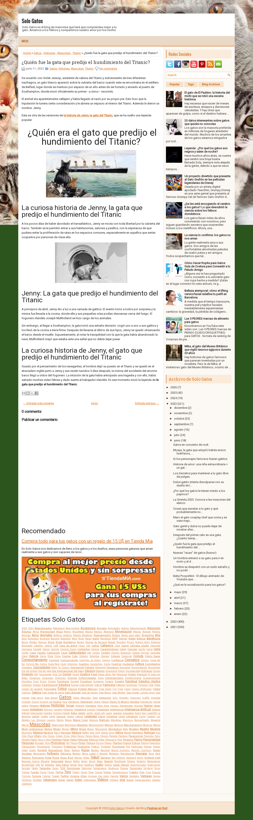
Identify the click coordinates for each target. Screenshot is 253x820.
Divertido (27, 674)
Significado (120, 761)
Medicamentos (96, 725)
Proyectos (106, 746)
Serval (92, 761)
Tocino (83, 772)
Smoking (141, 761)
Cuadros (83, 664)
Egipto (132, 674)
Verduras (27, 780)
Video (78, 780)
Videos (102, 780)
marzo (178, 603)
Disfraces (146, 671)
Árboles (116, 635)
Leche (52, 716)
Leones (70, 716)
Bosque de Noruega (96, 642)
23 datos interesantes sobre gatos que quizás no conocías (206, 122)
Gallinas (26, 692)
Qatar (25, 750)
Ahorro (67, 631)
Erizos (43, 681)
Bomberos (69, 642)
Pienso (74, 743)
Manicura (128, 720)
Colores (115, 656)
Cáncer (46, 649)
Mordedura (115, 729)
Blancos (42, 642)
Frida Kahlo (105, 689)
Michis (48, 729)
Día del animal (29, 671)
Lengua (60, 716)
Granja (35, 701)
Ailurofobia (78, 631)
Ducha (75, 674)
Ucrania (74, 776)
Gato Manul (105, 692)
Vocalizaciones (143, 780)
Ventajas (146, 776)
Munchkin (27, 732)
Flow (151, 685)
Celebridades (77, 652)
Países (81, 736)
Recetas (95, 750)
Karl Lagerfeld (149, 713)
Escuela (75, 681)
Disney (156, 671)
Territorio (148, 768)
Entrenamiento (114, 678)
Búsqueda (27, 645)
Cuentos (116, 664)
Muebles (134, 729)
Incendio (58, 709)
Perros (138, 739)
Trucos (156, 772)
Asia (24, 638)
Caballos (38, 645)
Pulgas (156, 746)
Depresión (100, 667)
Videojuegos (89, 780)
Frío (115, 689)
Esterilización (50, 685)
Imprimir (48, 709)
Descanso (113, 667)
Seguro (68, 761)
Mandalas (116, 720)
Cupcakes (27, 667)
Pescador (39, 743)
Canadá (37, 649)
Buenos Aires (142, 642)
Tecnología (73, 768)
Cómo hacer (152, 656)
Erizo (36, 681)
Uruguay (92, 776)
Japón (81, 713)
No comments (108, 68)
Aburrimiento (72, 628)
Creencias (72, 664)
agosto (179, 429)
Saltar (86, 757)
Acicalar (102, 628)
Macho (60, 720)
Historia (45, 705)
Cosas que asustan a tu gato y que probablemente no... (195, 510)
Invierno (57, 713)
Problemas (70, 746)
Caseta (41, 652)
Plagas (108, 743)
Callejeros (106, 645)
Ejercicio (142, 674)
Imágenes (36, 709)
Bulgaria (155, 642)
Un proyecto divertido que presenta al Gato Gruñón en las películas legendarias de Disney (207, 179)
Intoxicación (36, 713)
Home (27, 53)
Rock (157, 753)
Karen (138, 713)
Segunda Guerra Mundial (36, 761)
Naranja (48, 732)
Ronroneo (38, 757)
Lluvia (142, 716)
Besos (25, 642)
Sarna (140, 757)
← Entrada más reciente (38, 403)
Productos (84, 746)
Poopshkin (154, 743)
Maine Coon (80, 720)
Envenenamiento (151, 678)
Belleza (141, 638)
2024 (31, 628)
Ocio (158, 732)
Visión (130, 780)
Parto (33, 739)
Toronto (98, 772)
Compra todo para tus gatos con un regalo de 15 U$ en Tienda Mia (87, 541)
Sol (42, 765)
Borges (80, 642)
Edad (94, 674)
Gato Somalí (51, 697)
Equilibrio (27, 681)
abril (177, 597)
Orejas (51, 736)
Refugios (65, 753)
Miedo (57, 729)
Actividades (114, 628)
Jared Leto (99, 713)
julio (176, 435)
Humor (148, 705)
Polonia (145, 743)
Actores (125, 628)
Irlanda (66, 713)
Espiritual (131, 681)
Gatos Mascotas (82, 697)
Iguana (25, 709)
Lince (122, 716)
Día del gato (44, 671)
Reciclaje (105, 750)
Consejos (132, 660)
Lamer (35, 716)
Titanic (76, 53)
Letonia (79, 716)
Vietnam (114, 780)
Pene (119, 739)
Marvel (25, 725)
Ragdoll (42, 750)
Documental (45, 674)
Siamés (108, 761)
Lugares (51, 720)
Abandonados (43, 628)
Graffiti (146, 697)
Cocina (66, 656)
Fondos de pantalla (32, 689)
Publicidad (137, 746)
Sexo (100, 761)
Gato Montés (119, 692)
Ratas (67, 750)
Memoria (118, 725)
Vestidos (37, 780)
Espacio (109, 681)
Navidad (66, 732)
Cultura (139, 664)
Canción (55, 649)
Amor (35, 635)
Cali (88, 645)
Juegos (117, 713)
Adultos (26, 631)
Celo (89, 652)
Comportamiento (35, 660)
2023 (24, 628)
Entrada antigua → (147, 403)
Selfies (76, 761)
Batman (123, 638)
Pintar (81, 743)
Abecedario (59, 628)
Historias (49, 53)
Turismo (26, 776)
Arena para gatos (131, 635)
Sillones (131, 761)
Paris (157, 736)
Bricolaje (121, 642)
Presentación (43, 746)
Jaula (109, 713)
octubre (179, 418)
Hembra (134, 701)
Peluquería (111, 739)
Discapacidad (133, 671)
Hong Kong (103, 705)
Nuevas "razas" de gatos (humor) (194, 552)
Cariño (141, 649)
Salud (95, 757)
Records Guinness (141, 750)
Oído (24, 736)
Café (55, 645)
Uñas (83, 776)
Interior (156, 709)
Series (84, 761)
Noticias (149, 732)
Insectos (91, 709)
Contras (145, 660)
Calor (117, 645)
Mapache (155, 720)
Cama (125, 645)
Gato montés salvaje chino (140, 692)
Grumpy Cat (46, 701)
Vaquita (114, 776)
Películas (82, 739)
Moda (82, 729)
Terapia (124, 768)
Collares (83, 656)
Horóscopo (126, 705)
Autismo (55, 638)
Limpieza (111, 716)
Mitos (74, 729)
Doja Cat (57, 674)
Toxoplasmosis (120, 772)
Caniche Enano (68, 649)
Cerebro (105, 652)
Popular (175, 84)
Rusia (55, 757)
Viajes (70, 780)
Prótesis (95, 746)
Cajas (81, 645)
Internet (26, 713)
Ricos (151, 753)
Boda (59, 642)
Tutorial (46, 776)
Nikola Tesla (108, 732)
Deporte (89, 667)
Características (109, 649)
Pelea (73, 739)
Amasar (147, 631)
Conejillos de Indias (90, 660)
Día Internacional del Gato (68, 671)
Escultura (86, 681)
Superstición (153, 765)
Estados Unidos (149, 681)
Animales (46, 635)
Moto (125, 729)
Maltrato (104, 720)
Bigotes (33, 642)
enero (178, 614)
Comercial (126, 656)
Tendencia (113, 768)
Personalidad (151, 739)
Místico (65, 729)
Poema (127, 743)
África (36, 631)
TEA (62, 768)
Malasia (93, 720)
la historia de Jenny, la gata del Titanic (88, 115)
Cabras (48, 645)
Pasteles (57, 739)
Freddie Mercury (88, 689)
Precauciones (29, 746)
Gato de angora (89, 692)
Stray (80, 765)
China (136, 652)
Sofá (38, 765)
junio (177, 440)
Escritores (63, 681)
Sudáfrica (89, 765)
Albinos (98, 631)
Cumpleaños (152, 664)
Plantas (117, 743)
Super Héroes (121, 764)
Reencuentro (39, 753)
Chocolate (155, 652)
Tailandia (45, 768)
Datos (54, 667)
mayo (177, 592)
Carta (157, 649)
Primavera (57, 746)
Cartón (25, 652)
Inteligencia (117, 709)
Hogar (70, 705)
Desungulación (139, 667)
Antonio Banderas (82, 635)
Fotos (62, 689)
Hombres (90, 705)
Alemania (109, 631)
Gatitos (36, 692)
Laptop (44, 716)
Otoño (74, 736)
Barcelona (105, 638)
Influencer (68, 709)
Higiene (34, 705)
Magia (68, 720)
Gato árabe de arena (53, 692)
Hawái (97, 701)
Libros (101, 716)
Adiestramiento (138, 628)
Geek (95, 697)
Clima (57, 656)
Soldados (49, 765)
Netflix (85, 732)
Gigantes (124, 697)
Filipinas (143, 685)
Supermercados (138, 765)
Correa (43, 664)
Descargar (125, 667)
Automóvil (65, 638)
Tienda (34, 772)
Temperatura (99, 768)
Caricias (132, 649)
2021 (173, 627)
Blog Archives (211, 84)
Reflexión (53, 753)
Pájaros (104, 736)
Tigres (50, 772)
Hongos (114, 705)
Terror (157, 768)
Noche (128, 732)
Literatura (132, 716)
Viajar (61, 780)
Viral (122, 780)
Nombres (137, 732)
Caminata (155, 645)
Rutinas (78, 757)
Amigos (156, 631)
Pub (128, 746)
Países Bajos (92, 736)
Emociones (47, 678)
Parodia (26, 739)
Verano (156, 776)
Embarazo (35, 678)
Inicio (25, 41)
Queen (32, 750)
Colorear (105, 656)
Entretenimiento (133, 678)
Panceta (113, 736)
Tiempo (26, 772)
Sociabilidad (28, 765)
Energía (72, 678)
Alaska (89, 631)
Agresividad (47, 631)
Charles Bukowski (121, 652)
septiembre (181, 424)
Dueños (85, 674)
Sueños (108, 765)
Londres (151, 716)
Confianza (117, 660)
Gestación (105, 697)
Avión (81, 638)
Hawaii (105, 701)
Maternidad (58, 725)
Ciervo (43, 656)
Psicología (118, 746)
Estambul (27, 685)
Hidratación (146, 701)
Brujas (130, 642)
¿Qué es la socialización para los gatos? (199, 584)
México (156, 725)
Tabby (34, 768)
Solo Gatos (32, 21)
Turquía (36, 776)
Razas (85, 750)
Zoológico (27, 783)
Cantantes (83, 649)
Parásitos (149, 736)
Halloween (86, 701)
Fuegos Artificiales (142, 689)
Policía (136, 743)
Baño (96, 638)
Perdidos (128, 739)
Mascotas (63, 53)
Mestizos (147, 725)
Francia (72, 689)
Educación (122, 674)
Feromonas (132, 685)
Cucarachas (96, 664)
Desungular (154, 667)
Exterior (98, 685)
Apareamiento (102, 635)
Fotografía (50, 689)
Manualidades (142, 720)
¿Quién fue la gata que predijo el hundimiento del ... (194, 545)
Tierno (43, 772)
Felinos (120, 685)
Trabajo (133, 772)
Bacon (88, 638)
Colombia (94, 656)
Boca (51, 642)
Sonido (73, 765)
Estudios (64, 685)
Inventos (48, 713)
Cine (50, 656)
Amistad (26, 635)
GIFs (115, 697)
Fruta (120, 689)
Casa (33, 652)
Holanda (79, 705)
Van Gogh (103, 776)
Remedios (114, 753)
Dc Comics (64, 667)
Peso (47, 743)
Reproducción (127, 753)
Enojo (101, 678)
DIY (36, 674)
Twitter (64, 776)
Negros (76, 732)
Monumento (101, 729)
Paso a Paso (44, 739)
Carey (123, 649)
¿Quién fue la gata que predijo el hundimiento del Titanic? (86, 62)
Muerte (144, 729)
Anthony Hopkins (62, 635)
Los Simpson (38, 720)
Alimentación (123, 631)
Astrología (33, 638)
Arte (157, 635)
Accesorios (88, 628)
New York (95, 732)
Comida (138, 656)
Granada (155, 697)
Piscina (100, 743)
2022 (173, 621)
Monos (90, 729)
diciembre (180, 407)
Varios (124, 776)
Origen (59, 736)
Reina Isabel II (90, 753)
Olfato (37, 736)
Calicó (95, 645)
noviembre (181, 413)
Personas (28, 743)
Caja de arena (68, 645)
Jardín (89, 713)
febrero (179, 608)
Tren (142, 772)
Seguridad (57, 761)
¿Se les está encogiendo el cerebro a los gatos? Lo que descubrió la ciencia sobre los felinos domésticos (207, 209)
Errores (52, 681)
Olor (44, 736)
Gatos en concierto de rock (191, 444)
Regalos (76, 753)
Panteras (123, 736)
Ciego (25, 656)
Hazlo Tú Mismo (119, 701)
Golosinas (135, 697)
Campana (27, 649)
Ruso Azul (66, 757)
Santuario (131, 757)
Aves (74, 638)
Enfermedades (87, 678)
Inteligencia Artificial (138, 709)
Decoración (77, 667)
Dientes (100, 671)
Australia (45, 638)
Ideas (157, 705)
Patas (65, 739)
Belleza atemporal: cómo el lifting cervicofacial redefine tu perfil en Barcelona (206, 294)
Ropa (48, 757)
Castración (53, 652)
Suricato (26, 768)
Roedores (26, 757)
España (119, 681)
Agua (59, 631)
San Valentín (118, 757)
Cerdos (96, 652)
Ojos (30, 736)
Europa (74, 685)
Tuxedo (55, 776)
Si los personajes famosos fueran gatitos (200, 459)
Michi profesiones (32, 729)
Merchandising (133, 725)
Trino (148, 772)
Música (38, 732)
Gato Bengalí (73, 692)
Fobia (157, 685)
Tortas (107, 772)
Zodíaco (156, 780)
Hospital (138, 705)
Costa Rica (53, 664)
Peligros (94, 739)
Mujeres (155, 729)
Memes (109, 725)
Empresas (60, 678)
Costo (63, 664)
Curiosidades (42, 667)
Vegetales (134, 776)
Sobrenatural (153, 761)
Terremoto (135, 768)
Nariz (57, 732)
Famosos (109, 685)
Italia (74, 713)
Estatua (37, 685)
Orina (67, 736)
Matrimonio (70, 725)
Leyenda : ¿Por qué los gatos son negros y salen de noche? (206, 150)
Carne (149, 649)
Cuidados (128, 664)
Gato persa (37, 697)
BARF (115, 638)
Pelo (101, 739)
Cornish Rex (32, 664)
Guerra (57, 701)
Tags (191, 84)
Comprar (54, 660)
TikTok (59, 772)
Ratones (76, 750)
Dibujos (90, 671)
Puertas (148, 746)
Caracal (95, 649)
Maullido (82, 725)
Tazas (55, 768)
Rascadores (55, 750)
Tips (67, 772)
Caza (64, 652)
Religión (103, 753)
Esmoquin (98, 681)
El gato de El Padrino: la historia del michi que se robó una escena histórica (207, 96)
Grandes (26, 701)
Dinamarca (111, 671)
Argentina (148, 635)
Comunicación (69, 660)
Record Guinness (120, 750)
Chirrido (144, 652)
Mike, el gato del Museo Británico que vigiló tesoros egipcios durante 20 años (207, 350)
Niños (119, 732)
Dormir (67, 674)
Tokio (91, 772)
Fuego (127, 689)
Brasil (111, 642)
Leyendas (90, 716)
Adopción (153, 628)
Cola (75, 656)
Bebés (132, 638)
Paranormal (136, 736)
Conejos (106, 660)
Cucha (107, 664)
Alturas (137, 631)
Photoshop (58, 743)
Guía (64, 701)
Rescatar (141, 753)
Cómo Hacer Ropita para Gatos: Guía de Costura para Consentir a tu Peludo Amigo (207, 266)
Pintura (90, 743)
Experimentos (86, 685)
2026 (173, 387)
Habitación (73, 701)
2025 (173, 392)
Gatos (37, 53)
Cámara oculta (139, 645)
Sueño (99, 764)
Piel (68, 743)
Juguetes (128, 713)
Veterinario (50, 780)
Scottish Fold (152, 757)
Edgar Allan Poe (107, 674)
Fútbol (156, 689)
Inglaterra (80, 709)
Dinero (121, 671)
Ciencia (33, 656)
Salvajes (105, 757)
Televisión (86, 768)
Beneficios (153, 638)
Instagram (103, 709)
